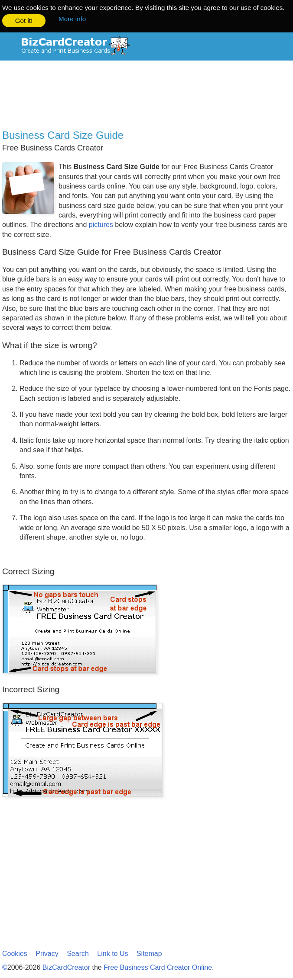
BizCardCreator (66, 967)
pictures (101, 224)
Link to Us (112, 953)
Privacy (47, 953)
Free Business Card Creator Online (158, 967)
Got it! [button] (24, 20)
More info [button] (72, 18)
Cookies (14, 953)
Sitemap (149, 953)
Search (78, 953)
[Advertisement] (146, 96)
